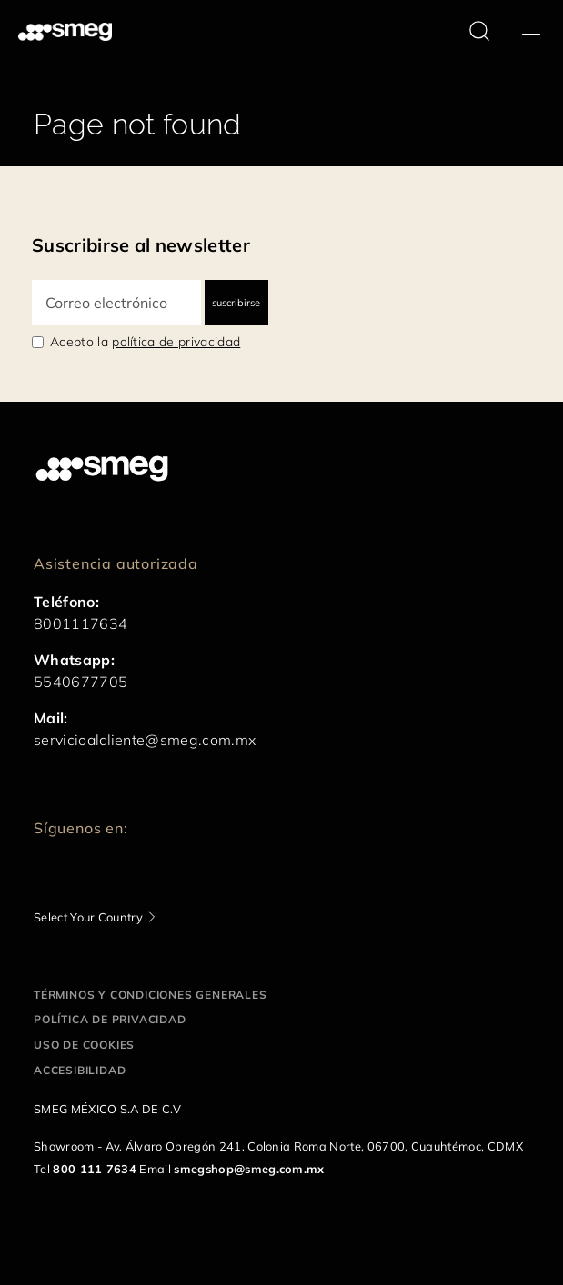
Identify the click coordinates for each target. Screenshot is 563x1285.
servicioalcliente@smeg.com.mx (145, 740)
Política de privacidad (110, 1019)
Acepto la (145, 342)
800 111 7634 (94, 1168)
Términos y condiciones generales (150, 994)
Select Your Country (88, 917)
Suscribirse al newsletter (141, 245)
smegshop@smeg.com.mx (249, 1168)
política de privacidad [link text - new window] (176, 342)
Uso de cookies (84, 1044)
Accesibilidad (80, 1070)
